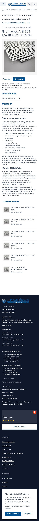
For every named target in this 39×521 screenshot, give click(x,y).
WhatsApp (5, 312)
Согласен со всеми (13, 514)
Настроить (27, 514)
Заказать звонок (19, 427)
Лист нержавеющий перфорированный (16, 27)
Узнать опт (6, 79)
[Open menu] (3, 4)
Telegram (12, 312)
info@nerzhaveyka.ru (8, 309)
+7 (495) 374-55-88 (8, 306)
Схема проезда (7, 325)
